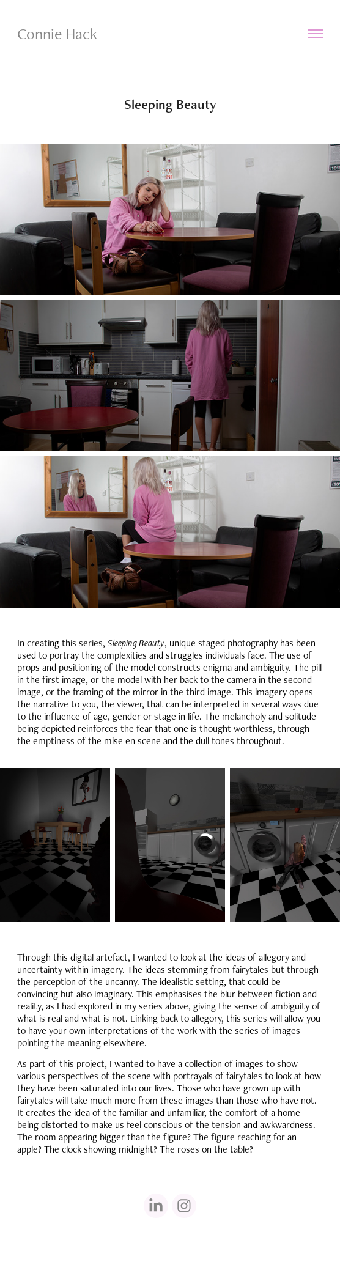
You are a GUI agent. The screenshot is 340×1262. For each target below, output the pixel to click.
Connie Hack (57, 33)
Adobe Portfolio (191, 1238)
